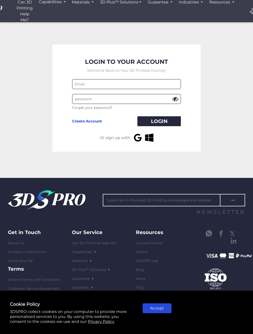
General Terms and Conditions (34, 279)
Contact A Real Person (27, 252)
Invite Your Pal (20, 261)
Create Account (87, 121)
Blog (140, 269)
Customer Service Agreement (34, 288)
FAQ (140, 287)
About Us (16, 243)
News (140, 278)
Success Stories (149, 243)
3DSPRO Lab (147, 261)
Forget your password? (92, 107)
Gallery (142, 252)
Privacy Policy (101, 321)
